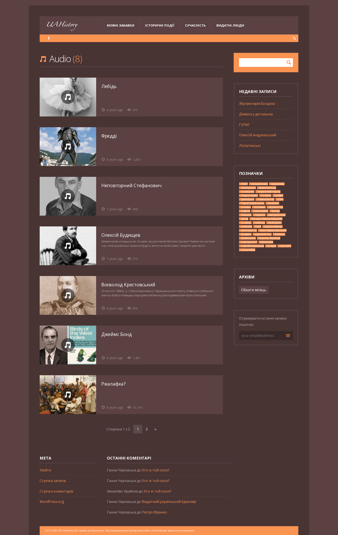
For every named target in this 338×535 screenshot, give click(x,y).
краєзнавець (273, 226)
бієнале (246, 214)
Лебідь (109, 86)
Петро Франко (154, 512)
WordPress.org (52, 501)
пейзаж (260, 222)
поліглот (273, 203)
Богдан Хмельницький (267, 218)
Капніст (280, 234)
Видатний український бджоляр (169, 501)
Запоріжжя (248, 187)
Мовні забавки (120, 25)
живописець (267, 187)
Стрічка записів (53, 480)
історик (266, 195)
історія (271, 246)
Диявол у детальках (256, 114)
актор (276, 211)
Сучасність (195, 25)
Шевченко (248, 238)
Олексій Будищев (120, 235)
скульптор (276, 207)
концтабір (248, 249)
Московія (267, 242)
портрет (285, 246)
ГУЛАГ (244, 124)
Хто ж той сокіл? (155, 470)
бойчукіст (275, 222)
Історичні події (159, 25)
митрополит (277, 214)
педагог (260, 214)
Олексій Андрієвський (257, 135)
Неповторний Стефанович (131, 185)
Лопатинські (250, 145)
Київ (258, 226)
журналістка (263, 234)
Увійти (45, 470)
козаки (246, 207)
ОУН (280, 199)
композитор (266, 199)
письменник (259, 183)
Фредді (109, 136)
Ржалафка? (113, 384)
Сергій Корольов (252, 246)
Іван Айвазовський (273, 230)
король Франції (269, 238)
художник (278, 183)
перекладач (249, 195)
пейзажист (261, 211)
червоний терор (269, 191)
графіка (246, 234)
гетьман (260, 207)
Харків (245, 211)
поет (244, 183)
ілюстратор (249, 230)
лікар (244, 218)
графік (279, 195)
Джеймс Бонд (116, 334)
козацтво (247, 191)
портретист (249, 242)
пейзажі (246, 226)
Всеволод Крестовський (128, 284)
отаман (246, 222)
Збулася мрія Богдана (257, 103)
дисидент (247, 199)
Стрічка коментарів (56, 491)
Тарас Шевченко (252, 203)
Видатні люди (230, 25)
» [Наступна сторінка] (155, 429)
